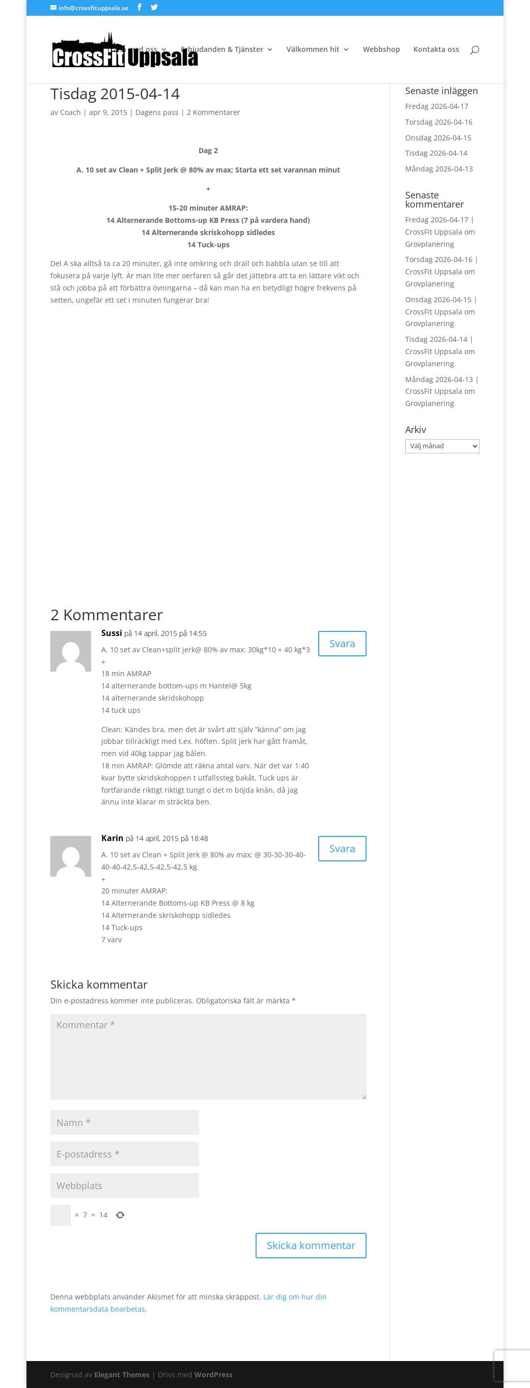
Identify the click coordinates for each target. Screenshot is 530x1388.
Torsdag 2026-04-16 (438, 122)
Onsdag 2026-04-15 (438, 137)
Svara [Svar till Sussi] (342, 643)
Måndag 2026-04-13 (439, 169)
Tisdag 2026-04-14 (436, 153)
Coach (70, 112)
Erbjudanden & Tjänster (222, 50)
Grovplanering (429, 244)
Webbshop (381, 50)
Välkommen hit (313, 50)
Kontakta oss (436, 50)
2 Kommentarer (213, 112)
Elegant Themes (122, 1374)
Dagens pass (157, 112)
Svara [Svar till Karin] (342, 848)
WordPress (213, 1374)
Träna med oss (131, 50)
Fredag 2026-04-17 (436, 106)
